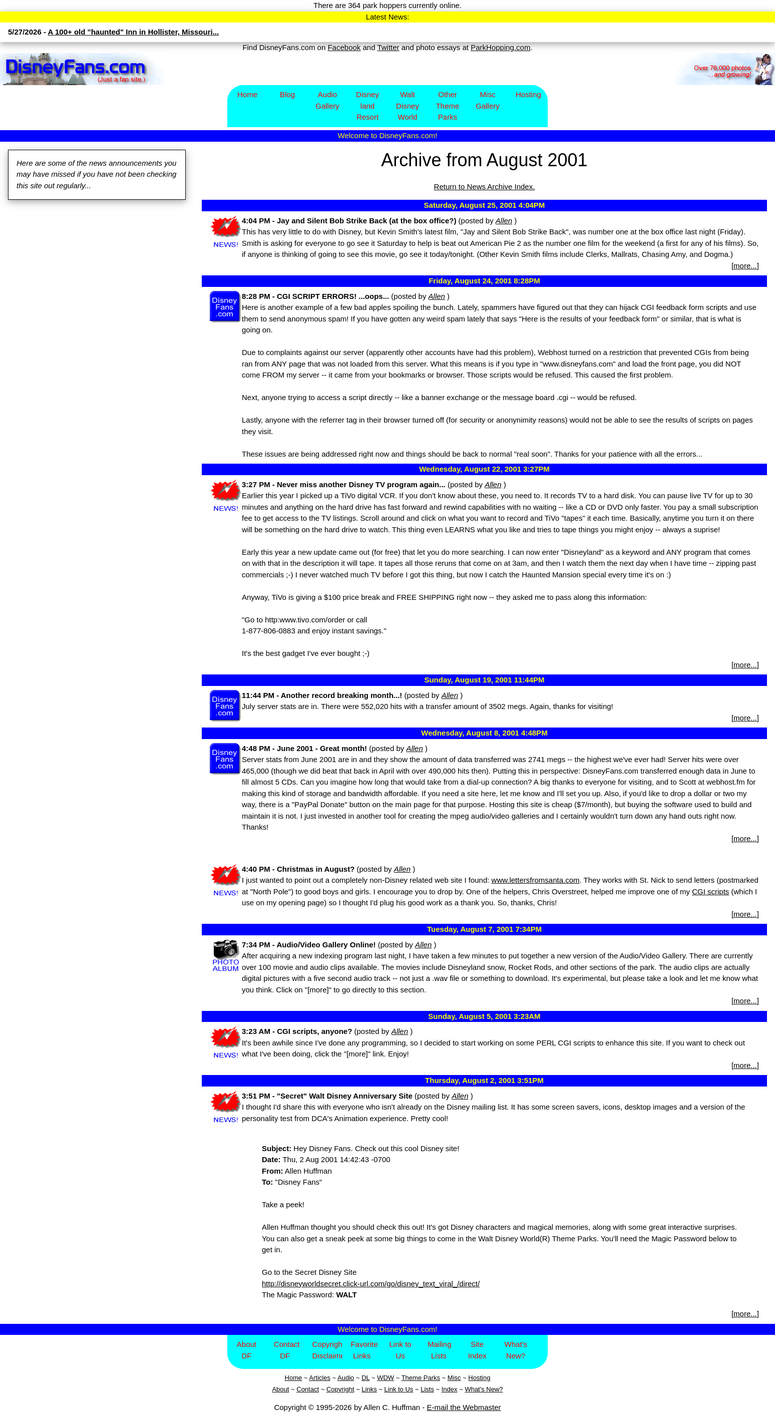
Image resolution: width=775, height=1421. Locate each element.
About (280, 1389)
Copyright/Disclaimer (327, 1350)
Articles (319, 1377)
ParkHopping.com (500, 47)
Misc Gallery (488, 100)
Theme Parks (421, 1377)
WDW (385, 1377)
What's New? (516, 1350)
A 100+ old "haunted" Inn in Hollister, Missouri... (133, 32)
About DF (246, 1350)
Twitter (388, 47)
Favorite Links (363, 1350)
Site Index (477, 1350)
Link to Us (400, 1350)
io (351, 1377)
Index (450, 1389)
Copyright (340, 1389)
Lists (427, 1389)
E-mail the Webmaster (464, 1407)
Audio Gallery (327, 100)
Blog (287, 94)
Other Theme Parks (448, 105)
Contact (307, 1389)
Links (368, 1389)
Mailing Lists (440, 1350)
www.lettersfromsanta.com (536, 880)
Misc (454, 1377)
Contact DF (287, 1350)
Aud (343, 1377)
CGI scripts (710, 891)
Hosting (528, 94)
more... (745, 265)
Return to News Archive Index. (484, 186)
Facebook (343, 47)
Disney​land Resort (367, 105)
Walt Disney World (407, 105)
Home (247, 94)
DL (365, 1377)
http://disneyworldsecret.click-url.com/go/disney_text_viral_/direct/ (371, 1283)
